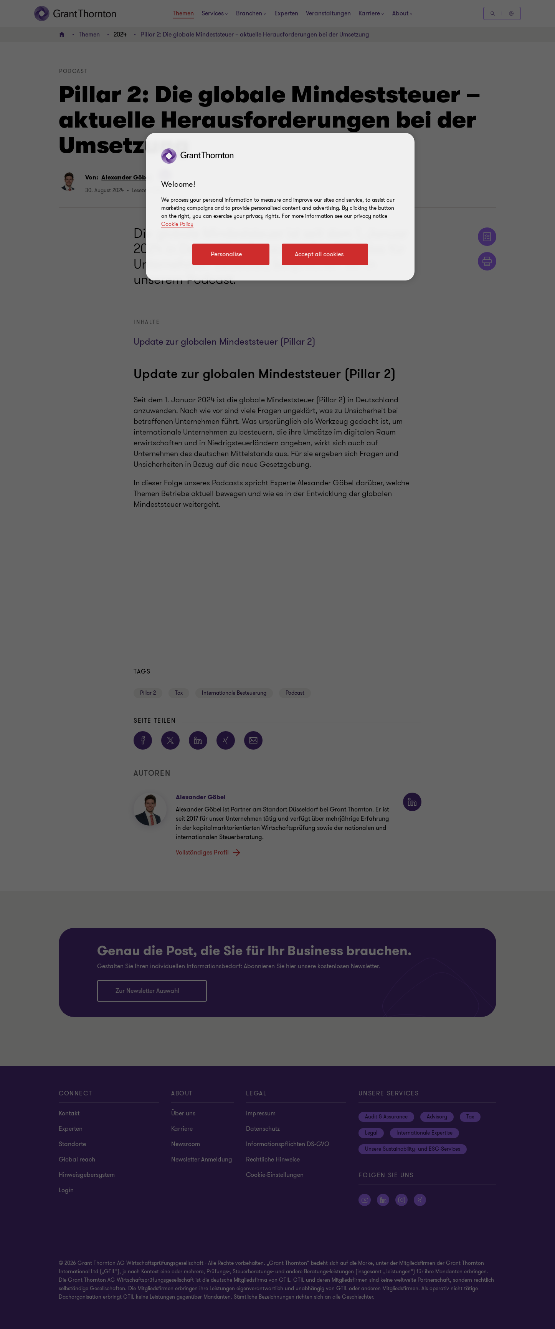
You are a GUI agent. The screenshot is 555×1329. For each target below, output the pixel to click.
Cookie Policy (177, 224)
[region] (280, 206)
